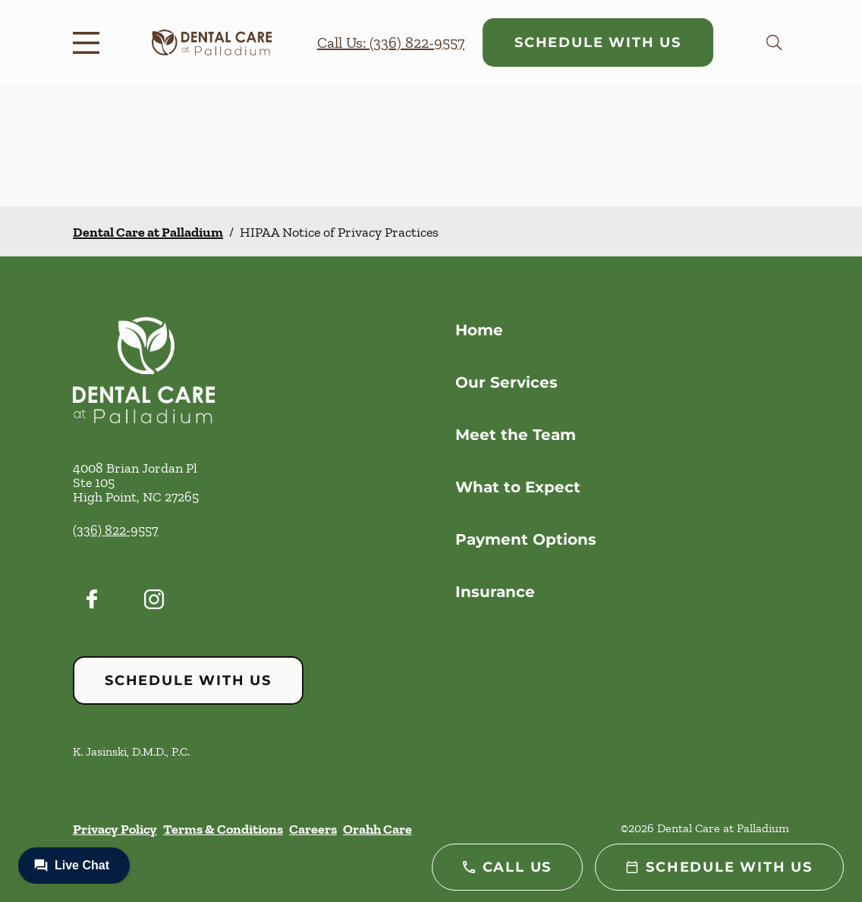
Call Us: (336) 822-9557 (390, 42)
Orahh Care (377, 829)
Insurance (495, 592)
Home (479, 330)
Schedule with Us (597, 42)
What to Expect (517, 487)
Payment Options (525, 539)
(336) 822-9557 (115, 530)
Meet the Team (515, 435)
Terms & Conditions (223, 829)
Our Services (506, 382)
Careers (313, 829)
